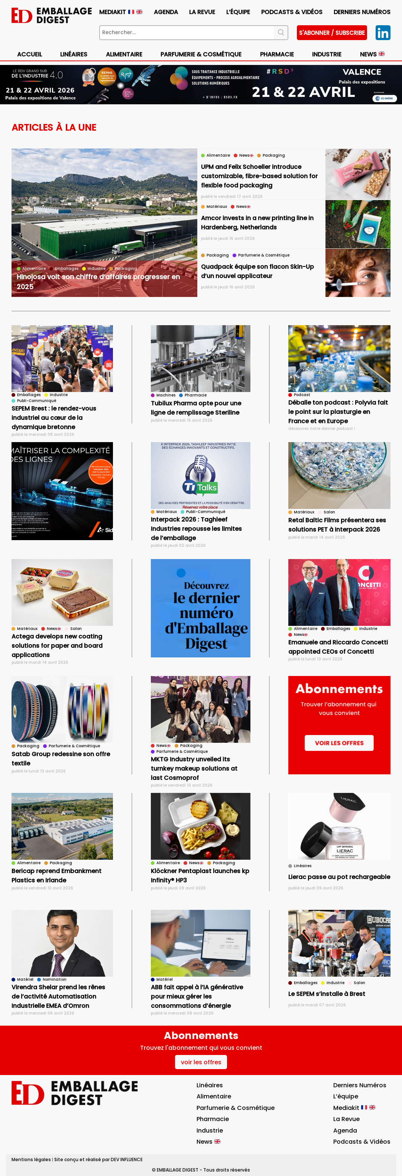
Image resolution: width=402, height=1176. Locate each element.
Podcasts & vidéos (291, 12)
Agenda (166, 12)
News (372, 54)
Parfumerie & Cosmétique (201, 54)
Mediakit (120, 12)
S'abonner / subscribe (332, 33)
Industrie (326, 54)
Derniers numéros (362, 12)
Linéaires (73, 54)
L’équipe (238, 12)
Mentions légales (31, 1159)
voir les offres (201, 1062)
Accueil (29, 54)
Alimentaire (124, 54)
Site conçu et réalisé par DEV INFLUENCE (98, 1159)
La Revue (202, 12)
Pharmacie (277, 54)
